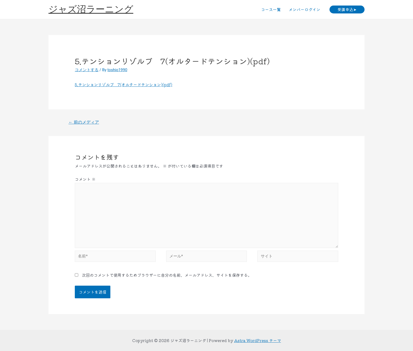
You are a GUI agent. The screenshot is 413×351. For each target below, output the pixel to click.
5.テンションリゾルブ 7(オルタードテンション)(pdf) (123, 84)
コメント (85, 179)
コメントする (87, 69)
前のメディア (83, 122)
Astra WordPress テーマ (257, 340)
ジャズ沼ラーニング (90, 9)
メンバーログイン (304, 9)
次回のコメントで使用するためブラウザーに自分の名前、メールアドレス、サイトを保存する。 (167, 275)
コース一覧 (271, 9)
